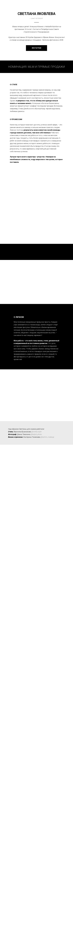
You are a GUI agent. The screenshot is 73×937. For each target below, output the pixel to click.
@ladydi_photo (36, 591)
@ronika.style (36, 589)
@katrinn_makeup (47, 594)
